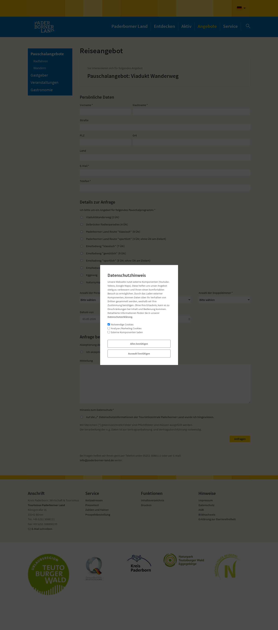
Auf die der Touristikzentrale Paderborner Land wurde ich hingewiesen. (150, 417)
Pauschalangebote (47, 53)
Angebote (207, 26)
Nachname (140, 105)
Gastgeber (39, 75)
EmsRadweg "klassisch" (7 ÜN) (105, 246)
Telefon (85, 181)
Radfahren (40, 61)
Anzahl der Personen (93, 293)
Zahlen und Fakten (97, 510)
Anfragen (240, 439)
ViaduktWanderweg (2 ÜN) (102, 217)
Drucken (146, 505)
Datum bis (145, 312)
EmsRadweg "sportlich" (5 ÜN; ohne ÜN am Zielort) (118, 260)
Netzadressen (94, 500)
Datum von (87, 312)
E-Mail (84, 166)
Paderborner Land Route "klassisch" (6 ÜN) (113, 231)
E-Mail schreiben (42, 529)
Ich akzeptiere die (100, 352)
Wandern (39, 68)
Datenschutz (206, 505)
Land (83, 150)
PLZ (82, 135)
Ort (135, 135)
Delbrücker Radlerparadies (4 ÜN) (107, 224)
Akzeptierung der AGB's (95, 345)
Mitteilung (86, 360)
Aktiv (186, 26)
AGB (111, 352)
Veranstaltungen (44, 82)
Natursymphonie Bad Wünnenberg (108, 282)
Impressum (205, 500)
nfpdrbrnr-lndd (97, 460)
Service (230, 26)
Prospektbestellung (97, 514)
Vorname (86, 105)
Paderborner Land (129, 26)
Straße (84, 120)
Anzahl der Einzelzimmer (155, 293)
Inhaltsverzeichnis (152, 500)
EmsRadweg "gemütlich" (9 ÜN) (106, 253)
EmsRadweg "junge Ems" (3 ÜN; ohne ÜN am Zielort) (119, 268)
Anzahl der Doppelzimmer (216, 293)
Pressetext (92, 505)
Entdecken (164, 26)
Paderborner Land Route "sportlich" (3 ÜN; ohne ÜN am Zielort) (126, 239)
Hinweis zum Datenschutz (97, 410)
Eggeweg (91, 275)
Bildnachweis (206, 514)
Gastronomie (42, 89)
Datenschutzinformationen (116, 417)
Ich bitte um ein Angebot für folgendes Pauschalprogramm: (117, 210)
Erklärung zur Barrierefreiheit (217, 519)
